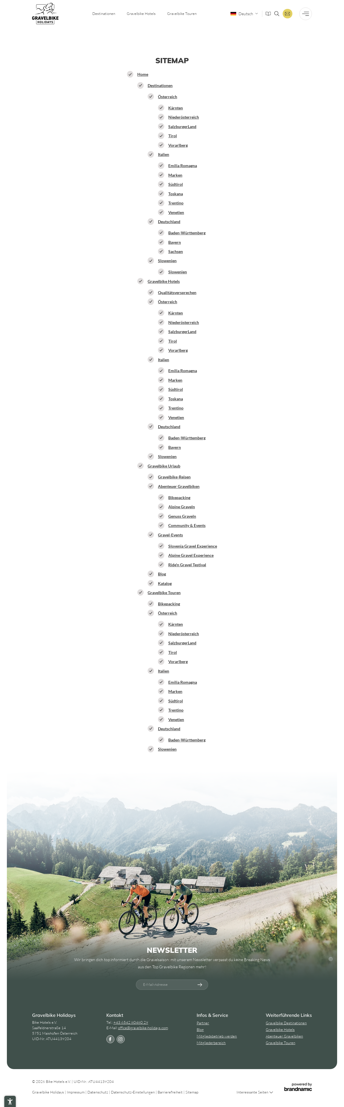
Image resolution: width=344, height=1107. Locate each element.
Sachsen (175, 251)
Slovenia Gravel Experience (192, 546)
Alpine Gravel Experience (191, 555)
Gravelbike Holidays (48, 1092)
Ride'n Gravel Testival (187, 564)
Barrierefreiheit (170, 1092)
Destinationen (160, 85)
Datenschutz (98, 1092)
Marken (175, 175)
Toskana (175, 193)
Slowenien (167, 260)
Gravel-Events (170, 534)
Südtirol (175, 184)
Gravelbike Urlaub (164, 465)
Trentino (175, 202)
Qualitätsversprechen (177, 292)
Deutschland (169, 221)
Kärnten (175, 107)
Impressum (76, 1092)
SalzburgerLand (182, 126)
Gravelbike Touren (164, 592)
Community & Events (187, 525)
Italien (163, 154)
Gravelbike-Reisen (174, 476)
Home (142, 74)
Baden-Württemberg (187, 232)
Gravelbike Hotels (164, 281)
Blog (162, 573)
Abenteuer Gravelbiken (179, 486)
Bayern (174, 242)
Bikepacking (179, 497)
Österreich (167, 96)
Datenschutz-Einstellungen (133, 1092)
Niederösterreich (183, 117)
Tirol (172, 135)
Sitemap (191, 1092)
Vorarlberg (178, 145)
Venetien (176, 212)
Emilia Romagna (182, 165)
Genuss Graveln (182, 516)
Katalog (165, 583)
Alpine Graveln (181, 506)
